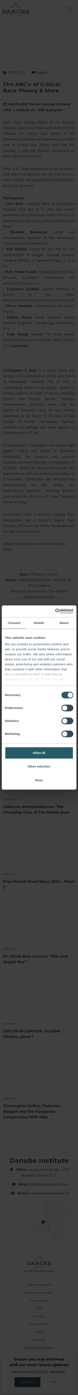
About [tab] (63, 623)
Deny (39, 780)
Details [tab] (39, 623)
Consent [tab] (14, 623)
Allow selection (39, 766)
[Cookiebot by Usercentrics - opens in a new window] (55, 611)
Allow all (39, 753)
